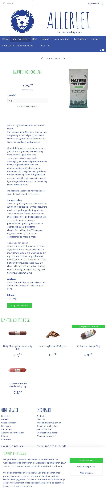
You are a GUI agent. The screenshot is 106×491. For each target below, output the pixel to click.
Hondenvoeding (20, 38)
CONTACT (46, 45)
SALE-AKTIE (8, 45)
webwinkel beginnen (60, 486)
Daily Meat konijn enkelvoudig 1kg (18, 385)
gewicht (11, 95)
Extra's (96, 38)
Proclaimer (6, 439)
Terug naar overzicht (19, 305)
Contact (40, 416)
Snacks (47, 38)
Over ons (41, 419)
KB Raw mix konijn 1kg (88, 346)
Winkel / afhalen (8, 422)
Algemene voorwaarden (12, 432)
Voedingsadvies (25, 45)
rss (50, 486)
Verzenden (6, 429)
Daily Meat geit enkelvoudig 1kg (17, 347)
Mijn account (95, 3)
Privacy (4, 436)
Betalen (5, 419)
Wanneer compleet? (46, 436)
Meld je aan (42, 453)
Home (5, 38)
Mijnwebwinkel (84, 486)
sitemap (44, 486)
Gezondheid (81, 38)
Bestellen (5, 416)
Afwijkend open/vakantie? (49, 422)
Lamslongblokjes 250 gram (53, 346)
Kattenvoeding (63, 38)
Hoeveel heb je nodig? (47, 432)
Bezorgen (6, 426)
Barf (36, 38)
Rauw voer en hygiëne (47, 426)
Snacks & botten (44, 429)
